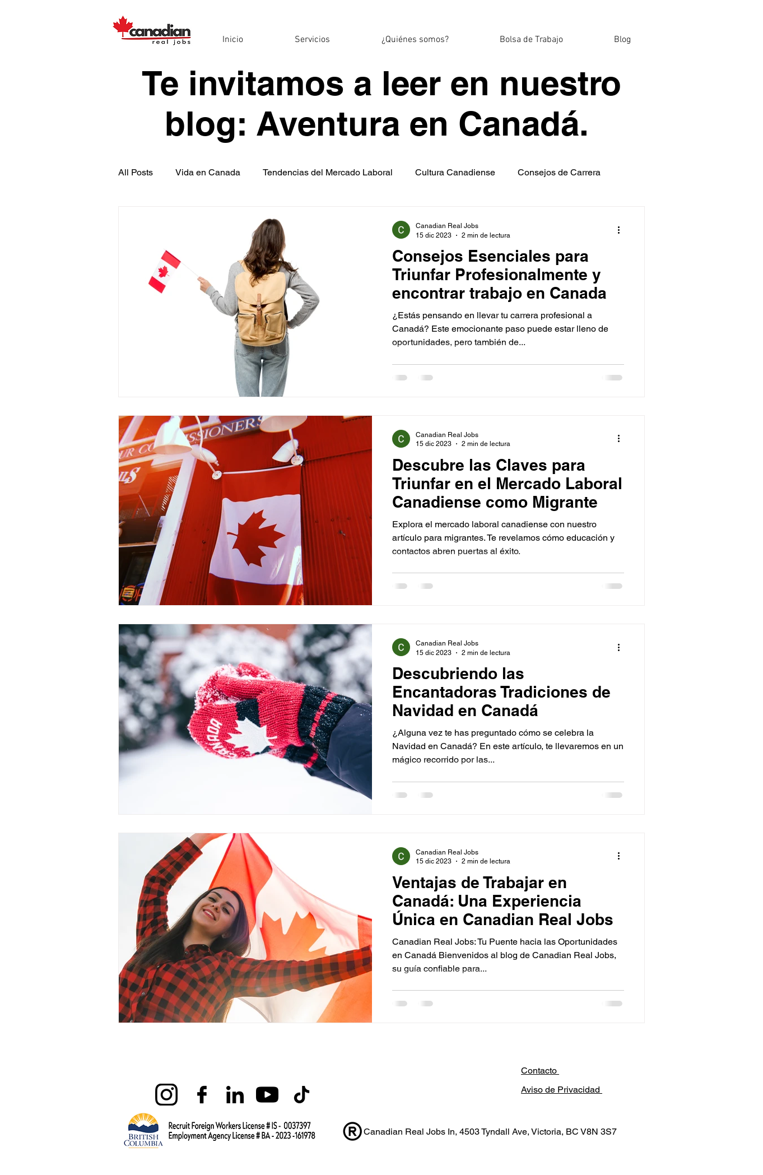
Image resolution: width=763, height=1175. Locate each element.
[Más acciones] (622, 229)
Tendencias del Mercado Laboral (328, 172)
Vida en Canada (207, 172)
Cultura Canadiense (455, 172)
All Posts (135, 172)
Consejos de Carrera (559, 172)
